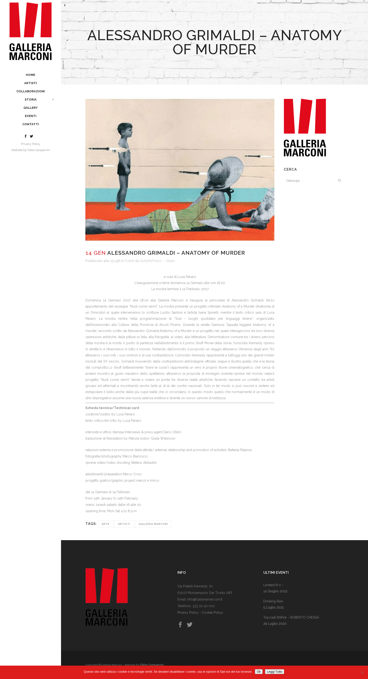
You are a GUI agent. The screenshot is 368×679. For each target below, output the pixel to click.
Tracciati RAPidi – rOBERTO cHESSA (291, 617)
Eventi (129, 261)
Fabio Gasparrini (38, 150)
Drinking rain (273, 601)
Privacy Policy (30, 144)
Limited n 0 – (273, 585)
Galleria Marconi (153, 524)
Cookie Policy (212, 612)
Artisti (124, 524)
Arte (106, 524)
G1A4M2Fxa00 (151, 261)
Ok (259, 671)
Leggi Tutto (274, 671)
